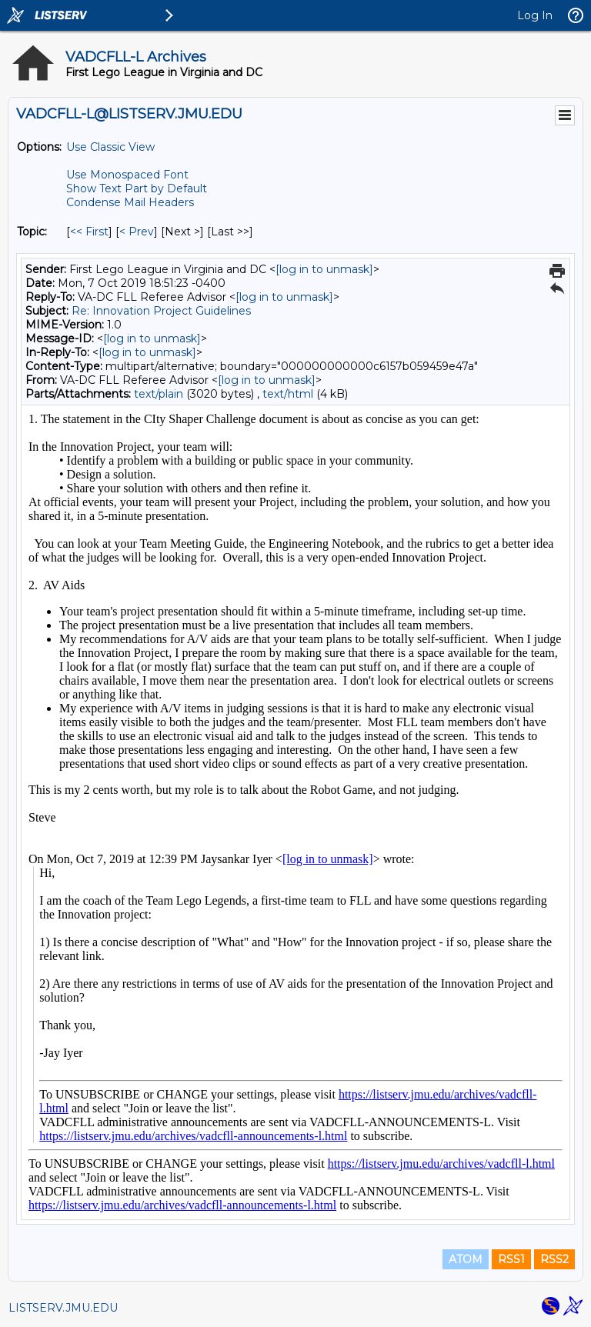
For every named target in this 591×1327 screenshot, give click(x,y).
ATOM (465, 1259)
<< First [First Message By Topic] (89, 231)
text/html (287, 394)
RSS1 (511, 1259)
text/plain (158, 394)
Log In (535, 15)
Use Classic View (110, 147)
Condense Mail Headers (130, 202)
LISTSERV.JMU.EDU (63, 1308)
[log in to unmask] (324, 269)
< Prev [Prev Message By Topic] (136, 231)
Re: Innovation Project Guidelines (161, 311)
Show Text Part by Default (136, 188)
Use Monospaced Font (127, 175)
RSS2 (554, 1259)
